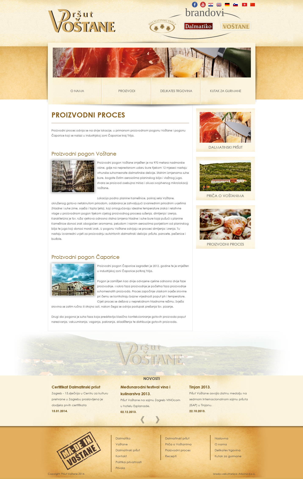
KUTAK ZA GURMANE (225, 91)
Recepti (171, 456)
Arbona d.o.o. (246, 473)
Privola (120, 468)
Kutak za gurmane (228, 456)
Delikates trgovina (228, 450)
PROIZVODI (126, 91)
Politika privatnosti (129, 462)
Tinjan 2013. (200, 387)
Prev (144, 420)
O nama (221, 444)
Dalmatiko (123, 438)
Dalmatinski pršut (177, 438)
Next (159, 420)
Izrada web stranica (225, 473)
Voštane (122, 444)
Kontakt (121, 456)
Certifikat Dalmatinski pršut (76, 387)
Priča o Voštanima (178, 444)
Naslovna (221, 438)
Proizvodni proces (177, 450)
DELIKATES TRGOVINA (176, 91)
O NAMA (77, 91)
